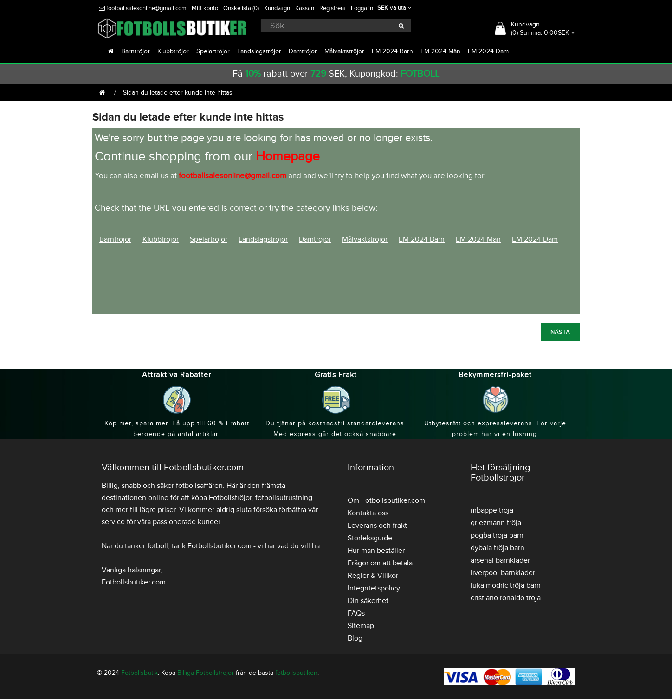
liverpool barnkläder (503, 572)
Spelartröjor (213, 51)
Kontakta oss (368, 513)
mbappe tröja (492, 510)
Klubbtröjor (173, 51)
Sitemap (361, 625)
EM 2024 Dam (488, 51)
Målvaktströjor (344, 51)
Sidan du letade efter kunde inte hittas (178, 92)
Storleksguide (370, 538)
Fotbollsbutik (139, 673)
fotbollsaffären (199, 485)
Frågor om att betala (380, 563)
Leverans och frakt (377, 525)
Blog (355, 638)
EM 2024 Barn (392, 51)
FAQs (356, 613)
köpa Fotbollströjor (221, 497)
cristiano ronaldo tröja (506, 598)
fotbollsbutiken (296, 673)
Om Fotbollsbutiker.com (386, 500)
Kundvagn (277, 8)
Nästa (560, 332)
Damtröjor (303, 51)
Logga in (362, 8)
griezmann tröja (496, 522)
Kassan (304, 8)
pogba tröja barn (497, 535)
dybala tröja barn (497, 547)
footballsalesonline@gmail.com (143, 8)
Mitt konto (205, 8)
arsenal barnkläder (500, 560)
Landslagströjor (259, 51)
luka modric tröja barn (506, 585)
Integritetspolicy (374, 588)
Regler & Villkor (373, 575)
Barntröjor (135, 51)
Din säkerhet (368, 600)
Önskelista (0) (241, 8)
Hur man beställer (376, 550)
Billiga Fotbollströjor (205, 673)
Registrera (332, 8)
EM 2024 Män (440, 51)
